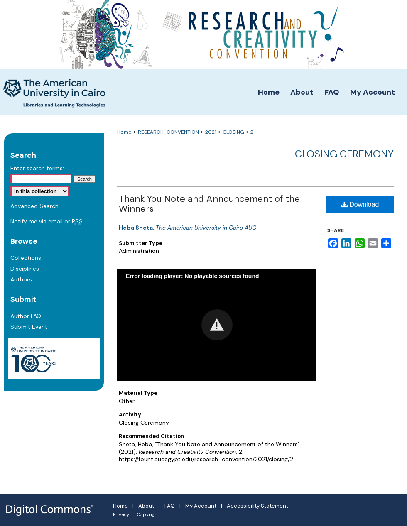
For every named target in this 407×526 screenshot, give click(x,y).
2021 (211, 132)
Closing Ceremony (344, 153)
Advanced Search (34, 206)
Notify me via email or (46, 221)
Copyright (148, 514)
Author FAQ (25, 316)
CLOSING (234, 132)
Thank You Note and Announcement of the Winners (209, 204)
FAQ (169, 505)
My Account (200, 505)
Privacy (121, 514)
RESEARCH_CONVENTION (169, 132)
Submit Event (28, 326)
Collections (25, 258)
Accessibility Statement (257, 505)
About (146, 505)
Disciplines (24, 268)
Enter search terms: (37, 168)
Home (124, 132)
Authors (21, 279)
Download (360, 204)
